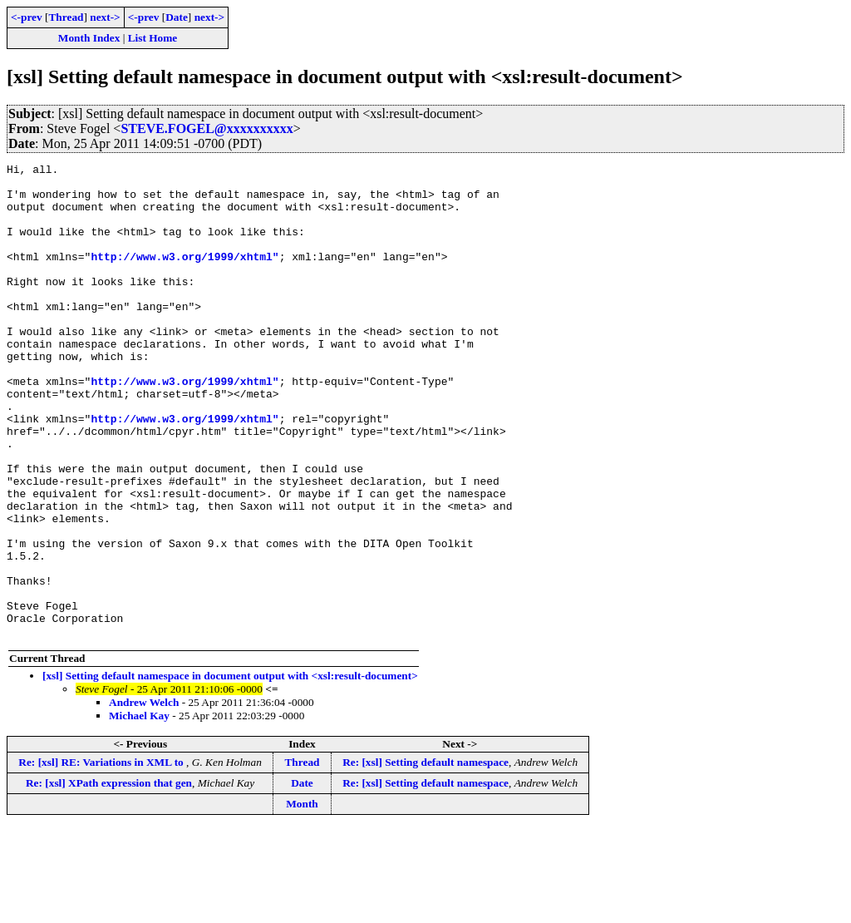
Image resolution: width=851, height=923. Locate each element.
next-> (105, 17)
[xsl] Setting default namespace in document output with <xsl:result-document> (230, 770)
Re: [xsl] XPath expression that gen (109, 877)
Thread (65, 17)
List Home (153, 38)
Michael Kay (139, 810)
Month (302, 898)
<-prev (26, 17)
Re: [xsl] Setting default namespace (425, 857)
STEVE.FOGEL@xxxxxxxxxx (207, 128)
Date (176, 17)
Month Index (89, 38)
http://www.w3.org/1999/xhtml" (184, 276)
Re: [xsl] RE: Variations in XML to (102, 857)
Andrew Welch (144, 797)
